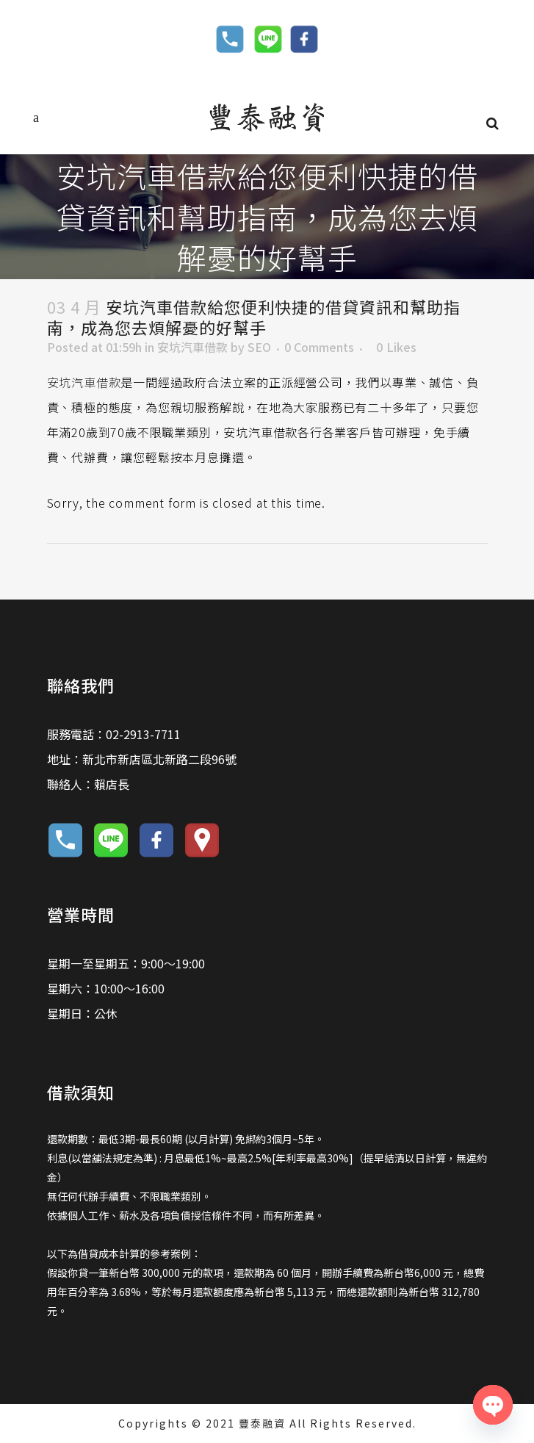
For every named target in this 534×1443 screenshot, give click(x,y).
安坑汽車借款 (192, 347)
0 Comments (319, 347)
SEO (259, 347)
